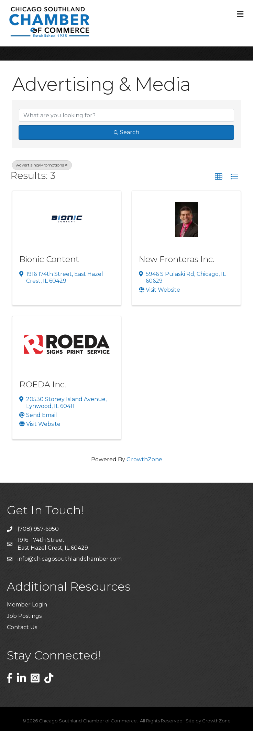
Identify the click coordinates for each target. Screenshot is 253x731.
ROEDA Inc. (42, 384)
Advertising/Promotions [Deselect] (42, 165)
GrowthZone (144, 459)
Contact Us (22, 627)
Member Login (27, 604)
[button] (219, 177)
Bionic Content (49, 259)
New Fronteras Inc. (176, 259)
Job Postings (24, 616)
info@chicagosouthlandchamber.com (70, 559)
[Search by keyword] (126, 115)
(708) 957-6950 (38, 529)
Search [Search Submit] (126, 132)
